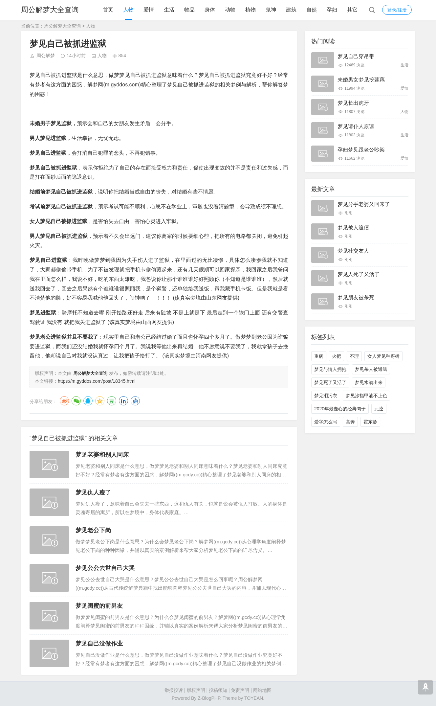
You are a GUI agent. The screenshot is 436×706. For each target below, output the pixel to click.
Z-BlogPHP (209, 697)
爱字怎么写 (325, 421)
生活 (169, 9)
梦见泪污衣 (325, 395)
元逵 (378, 408)
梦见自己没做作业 (99, 643)
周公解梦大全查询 (50, 10)
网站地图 (262, 689)
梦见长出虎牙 (353, 103)
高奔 (350, 421)
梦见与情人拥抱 (330, 369)
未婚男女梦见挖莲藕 (361, 79)
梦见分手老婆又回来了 (364, 204)
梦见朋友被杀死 (356, 297)
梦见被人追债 (353, 227)
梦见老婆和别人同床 (102, 454)
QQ (88, 400)
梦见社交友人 (353, 251)
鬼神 (271, 9)
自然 (311, 9)
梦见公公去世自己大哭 (105, 567)
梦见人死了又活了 (359, 274)
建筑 (291, 9)
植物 (250, 9)
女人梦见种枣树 (383, 356)
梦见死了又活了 (330, 382)
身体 (210, 9)
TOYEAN (253, 697)
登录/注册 (397, 9)
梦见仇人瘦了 (93, 492)
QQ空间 (99, 400)
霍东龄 (370, 421)
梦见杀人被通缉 (371, 369)
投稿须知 (218, 689)
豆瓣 (111, 400)
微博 (64, 400)
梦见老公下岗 (93, 529)
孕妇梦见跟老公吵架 (361, 149)
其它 (352, 9)
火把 (336, 356)
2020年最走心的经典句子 (340, 408)
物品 (189, 9)
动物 (230, 9)
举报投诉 (173, 689)
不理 (354, 356)
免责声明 (240, 689)
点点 (135, 400)
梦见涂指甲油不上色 (366, 395)
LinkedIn (123, 400)
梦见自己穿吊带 (356, 56)
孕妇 (332, 9)
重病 (318, 356)
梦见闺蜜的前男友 (99, 605)
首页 (108, 9)
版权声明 (196, 689)
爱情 (148, 9)
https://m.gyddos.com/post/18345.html (97, 380)
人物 (128, 9)
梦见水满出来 (368, 382)
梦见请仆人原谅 (356, 126)
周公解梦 (45, 55)
